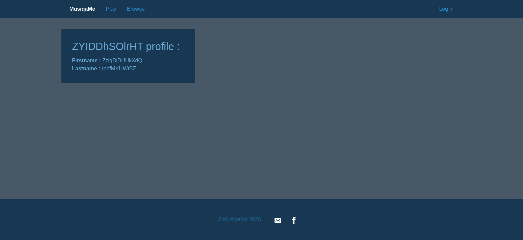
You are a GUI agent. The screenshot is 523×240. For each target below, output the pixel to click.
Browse (135, 9)
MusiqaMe (82, 9)
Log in (446, 9)
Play (111, 9)
